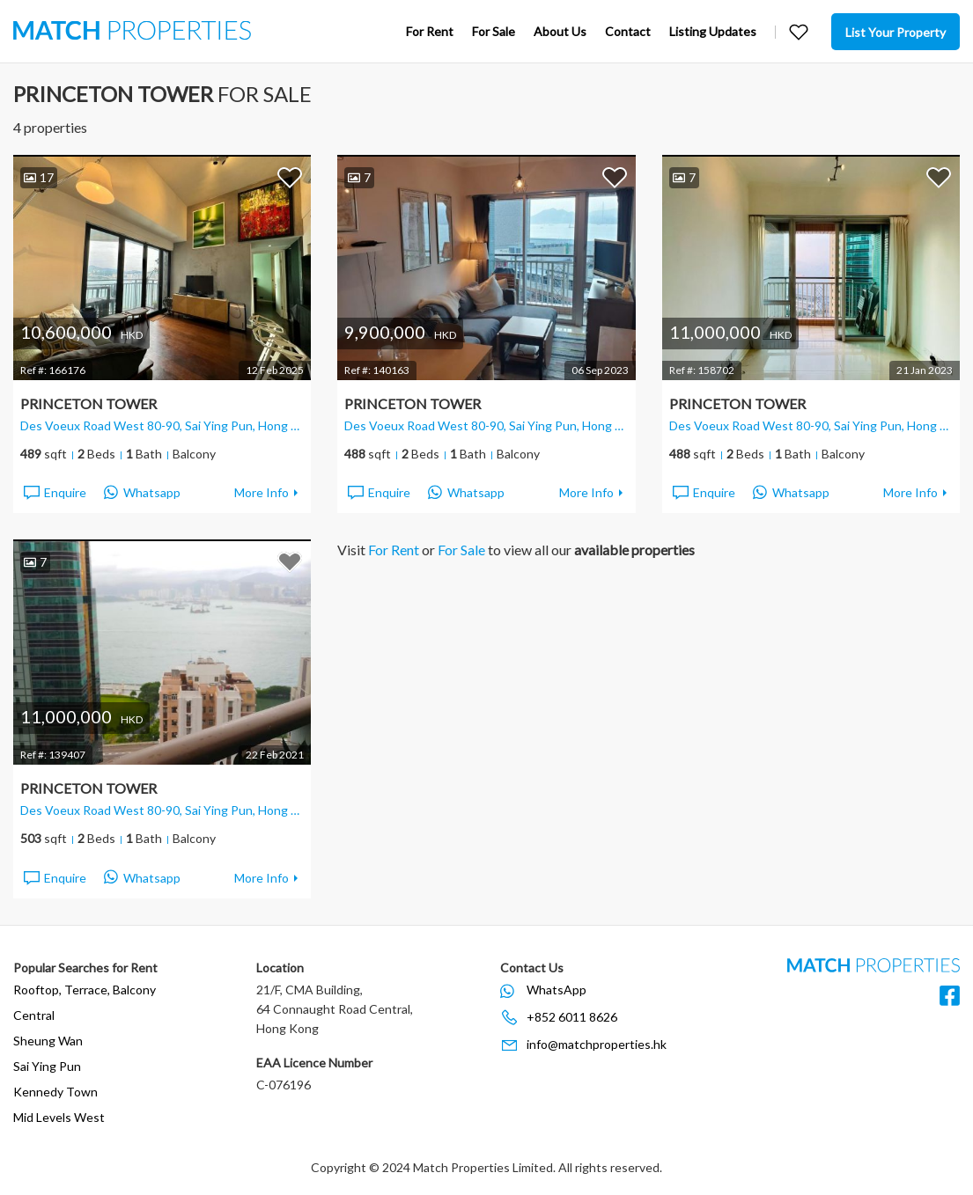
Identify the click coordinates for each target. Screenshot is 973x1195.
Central (34, 1015)
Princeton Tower (88, 403)
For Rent (429, 31)
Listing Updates (712, 31)
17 (39, 177)
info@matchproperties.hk (597, 1044)
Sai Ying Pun (47, 1066)
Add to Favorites (290, 177)
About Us (560, 31)
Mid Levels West (59, 1117)
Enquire (54, 492)
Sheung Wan (48, 1040)
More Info (261, 492)
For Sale (493, 31)
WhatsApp (556, 989)
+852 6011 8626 (572, 1016)
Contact (628, 31)
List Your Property (895, 32)
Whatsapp (142, 492)
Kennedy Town (55, 1091)
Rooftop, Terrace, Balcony (84, 989)
